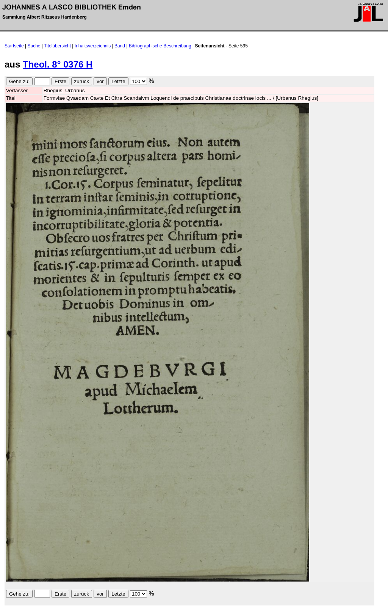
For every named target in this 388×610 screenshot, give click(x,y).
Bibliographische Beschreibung (160, 46)
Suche (34, 46)
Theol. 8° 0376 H (57, 64)
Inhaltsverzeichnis (93, 46)
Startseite (14, 46)
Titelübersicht (57, 46)
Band (119, 46)
